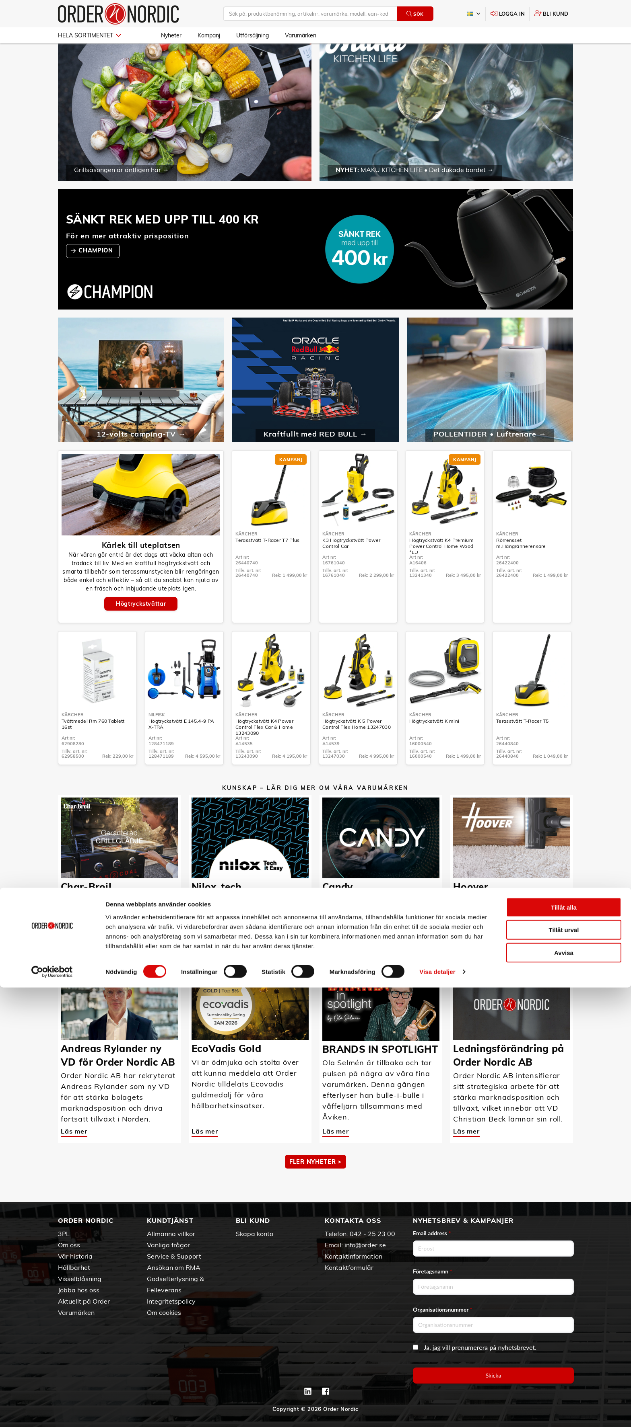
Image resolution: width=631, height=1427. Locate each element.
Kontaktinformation (353, 1256)
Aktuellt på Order (84, 1301)
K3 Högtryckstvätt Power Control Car (351, 566)
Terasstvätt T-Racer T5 (522, 744)
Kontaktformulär (349, 1267)
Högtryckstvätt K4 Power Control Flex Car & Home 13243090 (264, 750)
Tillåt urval (564, 1369)
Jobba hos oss (78, 1290)
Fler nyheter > (315, 1185)
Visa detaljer (437, 1411)
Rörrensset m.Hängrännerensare (521, 566)
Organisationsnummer (442, 1309)
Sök (415, 14)
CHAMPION (96, 273)
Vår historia (75, 1256)
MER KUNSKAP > (315, 949)
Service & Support (174, 1256)
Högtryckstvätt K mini (434, 744)
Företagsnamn (432, 1271)
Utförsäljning (252, 35)
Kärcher (246, 557)
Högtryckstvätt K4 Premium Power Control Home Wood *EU (441, 569)
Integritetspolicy (171, 1301)
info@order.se (365, 1245)
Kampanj (209, 35)
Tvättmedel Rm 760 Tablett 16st (93, 747)
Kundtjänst (170, 1220)
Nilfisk (156, 738)
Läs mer (74, 918)
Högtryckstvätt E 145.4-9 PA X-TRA (181, 747)
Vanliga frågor (168, 1245)
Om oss (69, 1245)
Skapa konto (254, 1234)
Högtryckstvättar (141, 627)
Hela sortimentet (89, 35)
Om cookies (164, 1312)
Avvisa (563, 1391)
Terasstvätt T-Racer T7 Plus (267, 563)
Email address (432, 1233)
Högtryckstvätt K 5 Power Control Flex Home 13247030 (356, 747)
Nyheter (171, 35)
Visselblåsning (79, 1279)
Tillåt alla (564, 1346)
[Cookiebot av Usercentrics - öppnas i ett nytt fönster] (52, 1411)
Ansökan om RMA (173, 1267)
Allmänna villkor (171, 1234)
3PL (64, 1234)
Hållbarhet (74, 1267)
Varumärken (300, 35)
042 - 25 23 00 (372, 1234)
